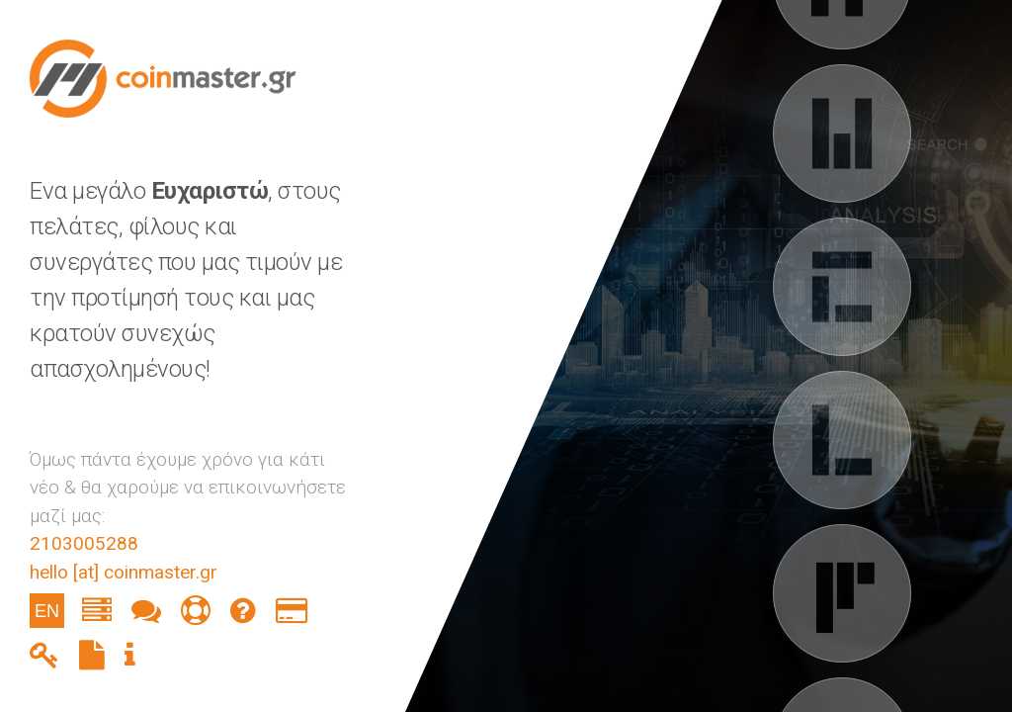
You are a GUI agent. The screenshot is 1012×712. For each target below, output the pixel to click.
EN (47, 611)
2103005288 (84, 543)
